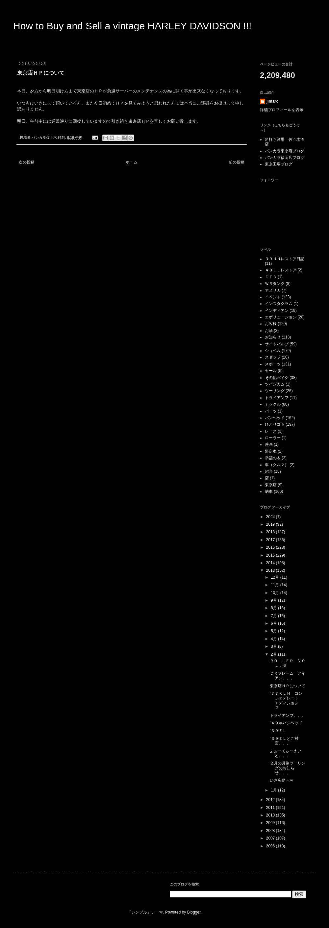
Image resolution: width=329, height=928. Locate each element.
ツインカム (275, 384)
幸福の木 (273, 458)
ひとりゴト (275, 424)
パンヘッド (275, 417)
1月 (274, 790)
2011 (271, 807)
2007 (271, 838)
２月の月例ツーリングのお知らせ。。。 (287, 768)
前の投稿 (236, 162)
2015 (271, 555)
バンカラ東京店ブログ (284, 151)
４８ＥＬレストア (280, 270)
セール (271, 370)
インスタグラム (278, 303)
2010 (271, 815)
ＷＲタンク (275, 283)
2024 (271, 516)
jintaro (272, 101)
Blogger (194, 912)
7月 (274, 616)
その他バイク (277, 377)
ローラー (273, 438)
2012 (271, 799)
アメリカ (273, 290)
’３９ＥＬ (280, 730)
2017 (271, 540)
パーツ (271, 411)
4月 (274, 639)
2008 (271, 830)
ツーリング (275, 391)
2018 (271, 532)
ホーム (132, 162)
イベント (273, 297)
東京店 (271, 485)
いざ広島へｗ (281, 780)
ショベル (273, 350)
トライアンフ (277, 397)
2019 (271, 524)
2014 (271, 563)
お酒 (269, 330)
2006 (271, 846)
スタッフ (273, 357)
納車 (269, 491)
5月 (274, 631)
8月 (274, 608)
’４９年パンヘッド (286, 723)
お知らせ (273, 337)
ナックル (273, 404)
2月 (274, 654)
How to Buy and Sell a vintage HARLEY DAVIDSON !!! (132, 25)
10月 (275, 592)
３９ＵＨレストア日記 (284, 259)
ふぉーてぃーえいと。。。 (285, 753)
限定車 (271, 451)
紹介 (269, 471)
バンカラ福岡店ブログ (284, 157)
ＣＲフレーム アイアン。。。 (287, 675)
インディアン (277, 310)
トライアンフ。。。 (287, 715)
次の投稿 (27, 162)
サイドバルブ (277, 344)
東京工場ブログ (278, 164)
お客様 (271, 323)
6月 (274, 623)
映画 (269, 444)
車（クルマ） (277, 465)
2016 (271, 547)
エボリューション (280, 317)
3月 (274, 646)
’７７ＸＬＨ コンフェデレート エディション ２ (286, 700)
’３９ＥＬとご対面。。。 (284, 740)
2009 (271, 822)
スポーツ (273, 364)
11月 (275, 585)
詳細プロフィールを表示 (281, 110)
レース (271, 431)
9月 (274, 600)
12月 (275, 577)
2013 (271, 570)
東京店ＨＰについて (287, 686)
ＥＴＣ (271, 277)
